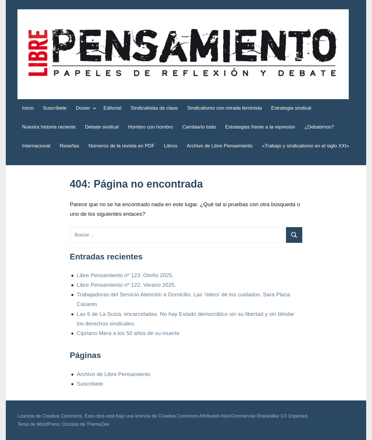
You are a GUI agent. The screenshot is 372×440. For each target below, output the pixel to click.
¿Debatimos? (319, 127)
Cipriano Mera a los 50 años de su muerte (128, 333)
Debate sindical (102, 127)
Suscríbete (55, 108)
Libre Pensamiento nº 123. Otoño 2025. (125, 275)
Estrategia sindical (291, 108)
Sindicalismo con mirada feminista (224, 108)
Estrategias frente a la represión (260, 127)
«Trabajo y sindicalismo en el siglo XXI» (305, 146)
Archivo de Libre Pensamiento (220, 146)
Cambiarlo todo (199, 127)
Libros (170, 146)
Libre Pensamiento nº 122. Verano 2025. (126, 285)
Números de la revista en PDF (121, 146)
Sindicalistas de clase (154, 108)
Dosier (85, 108)
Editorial (112, 108)
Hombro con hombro (150, 127)
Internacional (36, 146)
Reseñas (69, 146)
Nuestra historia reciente (49, 127)
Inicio (28, 108)
